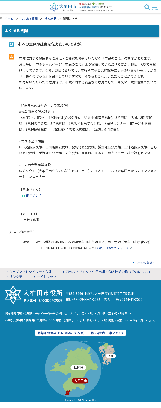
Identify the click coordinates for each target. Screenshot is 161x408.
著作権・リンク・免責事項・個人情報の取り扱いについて (106, 272)
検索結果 (50, 19)
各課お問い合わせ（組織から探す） (62, 333)
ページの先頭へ (145, 262)
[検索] (147, 7)
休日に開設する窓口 (112, 320)
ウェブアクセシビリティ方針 (28, 272)
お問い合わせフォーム (113, 248)
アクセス (116, 333)
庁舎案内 (98, 333)
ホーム (9, 19)
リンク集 (13, 277)
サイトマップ (44, 277)
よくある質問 (29, 19)
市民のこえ (34, 196)
